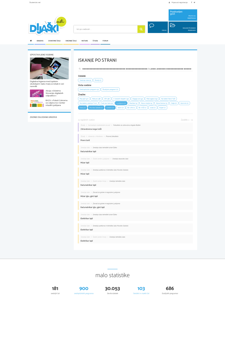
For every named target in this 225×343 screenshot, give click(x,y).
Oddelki (82, 76)
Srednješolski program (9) (90, 90)
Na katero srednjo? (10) (89, 104)
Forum (105, 41)
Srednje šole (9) (86, 80)
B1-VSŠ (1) (159, 109)
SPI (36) (109, 99)
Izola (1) (170, 109)
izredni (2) (125, 109)
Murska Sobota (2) (109, 109)
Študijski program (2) (112, 90)
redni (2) (136, 109)
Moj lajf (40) (84, 99)
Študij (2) (99, 80)
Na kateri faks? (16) (175, 99)
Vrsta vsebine (84, 85)
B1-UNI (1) (147, 109)
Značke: (82, 95)
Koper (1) (180, 109)
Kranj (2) (95, 109)
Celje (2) (181, 104)
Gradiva (40, 41)
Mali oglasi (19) (157, 99)
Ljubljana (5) (125, 104)
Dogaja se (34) (142, 99)
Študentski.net (34, 2)
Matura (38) (97, 99)
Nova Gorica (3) (168, 104)
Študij (95, 41)
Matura (85, 41)
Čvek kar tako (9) (109, 104)
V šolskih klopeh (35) (124, 99)
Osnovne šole (54, 41)
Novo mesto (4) (152, 104)
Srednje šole (71, 41)
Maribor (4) (137, 104)
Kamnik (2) (84, 109)
